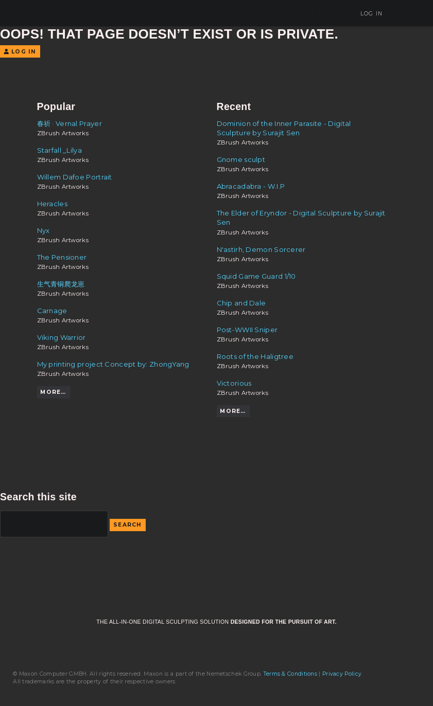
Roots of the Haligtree (255, 356)
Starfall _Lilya (59, 150)
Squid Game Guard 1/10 (256, 276)
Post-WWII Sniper (247, 329)
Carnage (52, 310)
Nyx (43, 230)
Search (127, 524)
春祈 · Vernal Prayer (69, 123)
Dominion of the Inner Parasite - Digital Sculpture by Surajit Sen (284, 128)
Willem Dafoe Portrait (74, 177)
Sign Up (329, 13)
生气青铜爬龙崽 (61, 284)
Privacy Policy (341, 674)
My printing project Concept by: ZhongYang (113, 364)
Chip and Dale (241, 303)
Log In (368, 13)
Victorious (234, 383)
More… (53, 392)
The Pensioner (62, 257)
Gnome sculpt (241, 159)
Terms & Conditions (290, 674)
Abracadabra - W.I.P (251, 186)
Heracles (52, 204)
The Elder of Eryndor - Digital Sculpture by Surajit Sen (301, 217)
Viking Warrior (61, 337)
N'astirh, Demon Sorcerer (261, 249)
